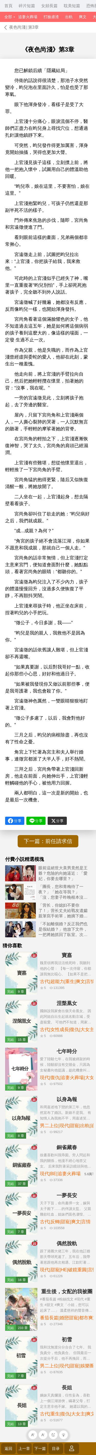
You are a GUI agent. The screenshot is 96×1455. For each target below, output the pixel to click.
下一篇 (40, 1448)
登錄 (71, 1448)
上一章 (24, 1448)
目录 (56, 1448)
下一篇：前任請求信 (48, 841)
